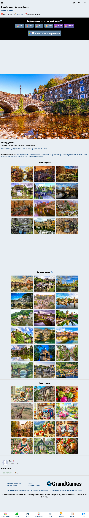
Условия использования (39, 509)
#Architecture (38, 157)
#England (44, 149)
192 (39, 25)
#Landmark (5, 157)
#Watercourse (22, 157)
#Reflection (13, 157)
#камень (37, 149)
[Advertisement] (44, 57)
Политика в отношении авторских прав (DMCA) (66, 509)
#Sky (51, 155)
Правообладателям (14, 502)
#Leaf (47, 155)
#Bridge (37, 155)
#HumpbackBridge (23, 155)
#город (9, 149)
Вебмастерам (12, 504)
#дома (15, 149)
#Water (32, 155)
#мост (25, 149)
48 (19, 25)
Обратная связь (34, 504)
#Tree (85, 155)
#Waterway (57, 155)
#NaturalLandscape (76, 155)
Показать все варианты (44, 33)
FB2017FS (20, 14)
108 (29, 25)
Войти (85, 3)
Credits (31, 502)
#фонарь (31, 149)
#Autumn (30, 157)
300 (49, 25)
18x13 (69, 25)
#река (20, 149)
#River (43, 155)
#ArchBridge (65, 155)
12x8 (58, 25)
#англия (4, 149)
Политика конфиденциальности (17, 509)
